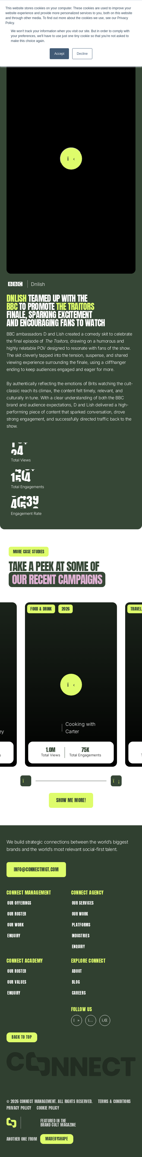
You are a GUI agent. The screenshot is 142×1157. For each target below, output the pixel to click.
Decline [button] (82, 54)
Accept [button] (59, 54)
